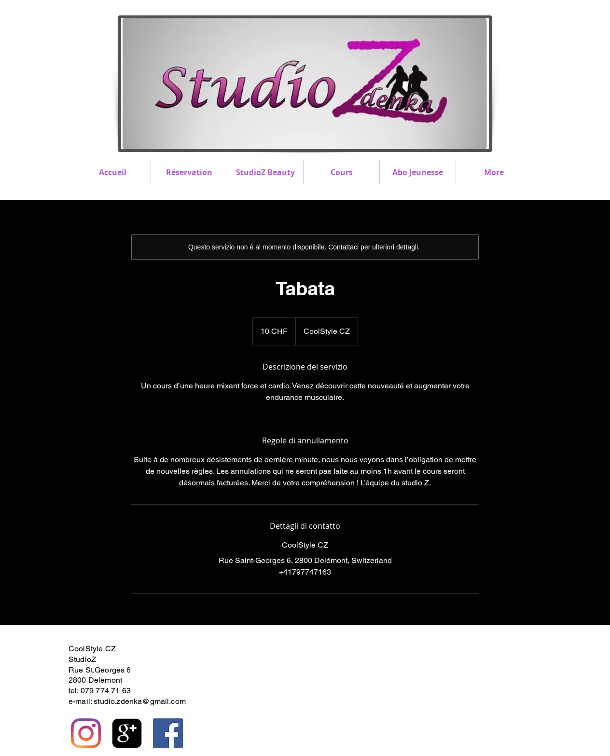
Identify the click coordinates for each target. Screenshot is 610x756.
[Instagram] (86, 733)
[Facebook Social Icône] (168, 733)
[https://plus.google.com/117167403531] (127, 733)
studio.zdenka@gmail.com (140, 701)
